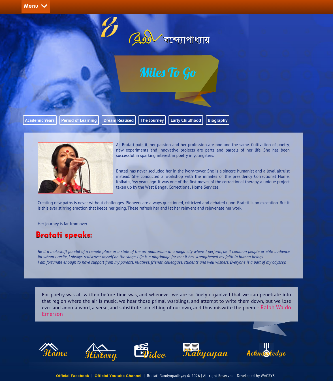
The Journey (152, 120)
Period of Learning (79, 120)
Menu (36, 6)
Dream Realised (119, 120)
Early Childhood (185, 120)
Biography (218, 120)
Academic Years (40, 120)
